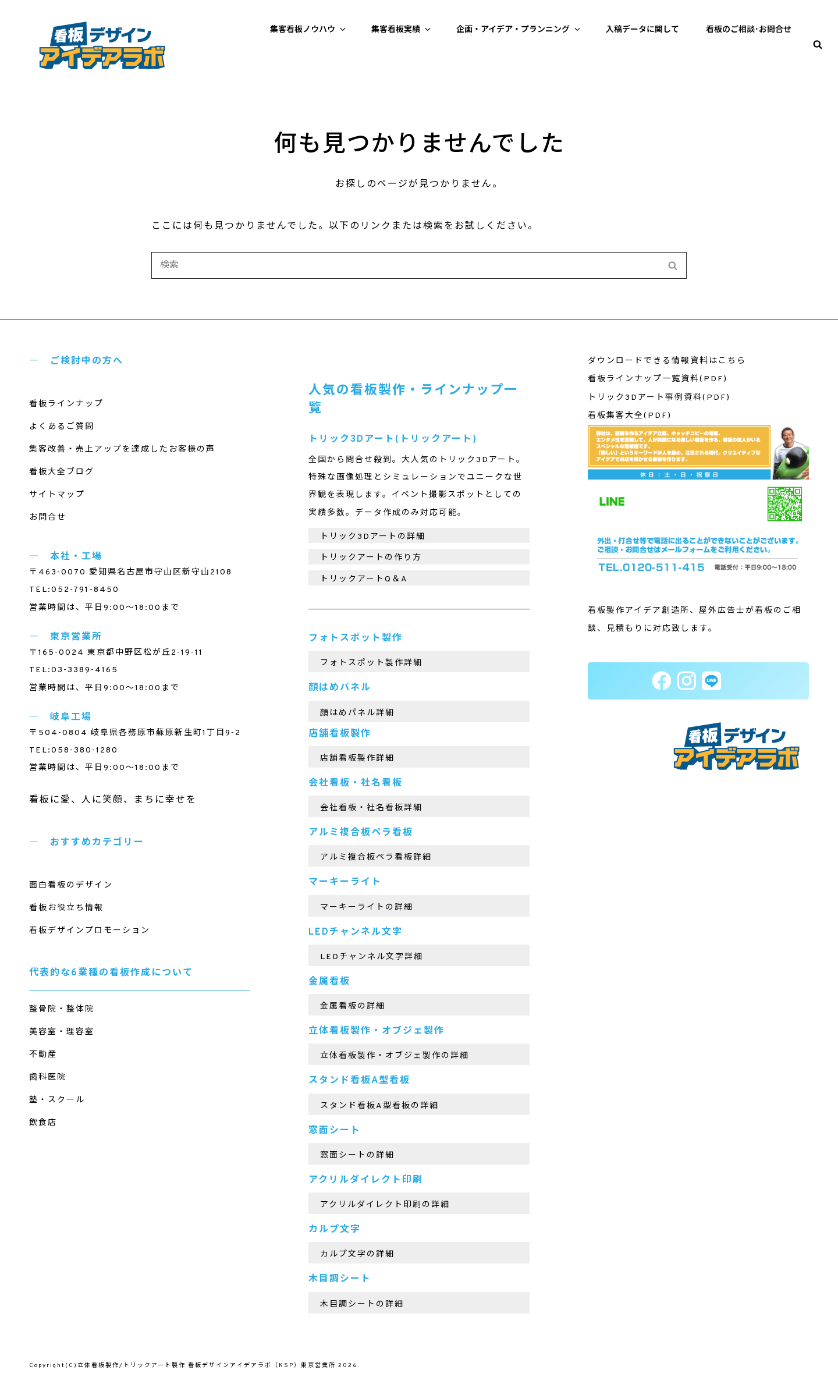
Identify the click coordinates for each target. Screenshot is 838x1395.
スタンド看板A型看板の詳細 (379, 1106)
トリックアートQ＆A (364, 579)
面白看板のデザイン (71, 885)
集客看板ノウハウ (308, 29)
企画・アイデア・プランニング (519, 29)
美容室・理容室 (61, 1032)
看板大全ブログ (61, 472)
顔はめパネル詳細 (357, 713)
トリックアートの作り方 (371, 558)
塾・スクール (57, 1100)
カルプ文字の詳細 (357, 1254)
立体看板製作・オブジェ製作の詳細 (394, 1056)
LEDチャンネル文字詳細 (371, 957)
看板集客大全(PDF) (630, 416)
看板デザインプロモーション (89, 931)
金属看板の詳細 (352, 1006)
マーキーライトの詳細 (366, 908)
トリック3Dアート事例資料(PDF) (659, 398)
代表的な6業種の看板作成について (111, 973)
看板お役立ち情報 (66, 908)
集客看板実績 (401, 29)
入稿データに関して (642, 30)
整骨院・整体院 (61, 1009)
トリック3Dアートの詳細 (372, 537)
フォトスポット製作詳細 (371, 663)
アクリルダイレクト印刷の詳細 (385, 1205)
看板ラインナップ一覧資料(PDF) (657, 379)
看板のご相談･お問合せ (748, 30)
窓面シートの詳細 (357, 1155)
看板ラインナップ (66, 404)
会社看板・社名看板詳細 (371, 808)
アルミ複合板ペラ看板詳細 (376, 857)
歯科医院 (47, 1077)
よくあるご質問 (61, 427)
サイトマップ (57, 495)
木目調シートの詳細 (362, 1304)
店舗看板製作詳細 (357, 759)
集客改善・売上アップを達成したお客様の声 (122, 450)
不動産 (43, 1055)
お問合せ (47, 518)
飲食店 (43, 1123)
